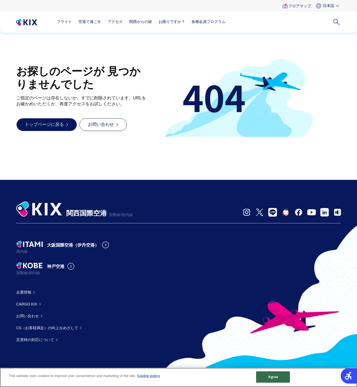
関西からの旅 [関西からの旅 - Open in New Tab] (140, 21)
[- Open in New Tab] (246, 212)
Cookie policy (148, 376)
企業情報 (23, 292)
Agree (273, 377)
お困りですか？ (171, 21)
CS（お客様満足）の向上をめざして (47, 328)
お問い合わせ (27, 316)
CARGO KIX (26, 304)
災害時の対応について (35, 340)
